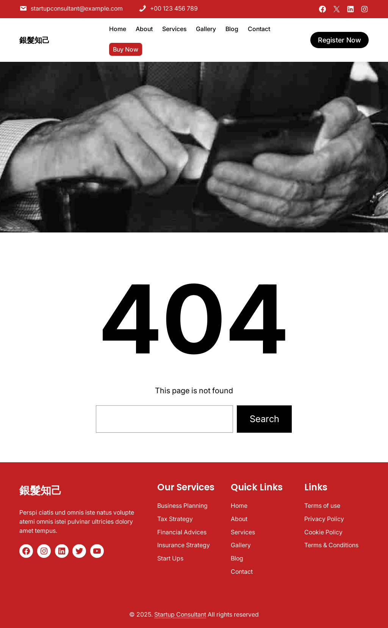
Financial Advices (182, 532)
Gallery (241, 545)
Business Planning (182, 505)
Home (239, 505)
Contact (242, 571)
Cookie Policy (323, 532)
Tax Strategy (175, 519)
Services (243, 532)
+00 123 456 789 (168, 7)
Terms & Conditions (331, 545)
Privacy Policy (324, 519)
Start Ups (170, 558)
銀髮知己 (34, 36)
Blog (237, 558)
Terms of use (322, 505)
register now (339, 36)
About (239, 519)
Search (264, 418)
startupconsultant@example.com (71, 7)
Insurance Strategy (183, 545)
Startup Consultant (180, 614)
